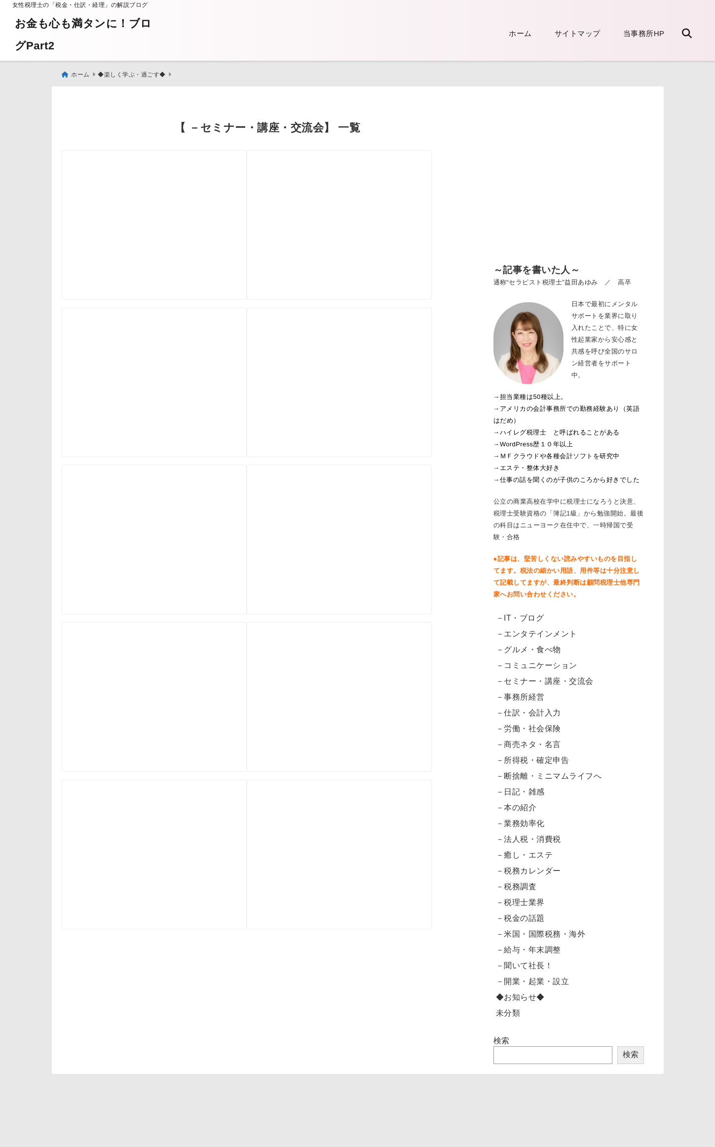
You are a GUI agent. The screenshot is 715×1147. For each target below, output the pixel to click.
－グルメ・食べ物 (528, 644)
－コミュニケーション (536, 660)
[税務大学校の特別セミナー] (368, 910)
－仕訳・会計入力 (528, 708)
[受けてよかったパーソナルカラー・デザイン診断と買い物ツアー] (164, 376)
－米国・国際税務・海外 (541, 929)
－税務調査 (516, 881)
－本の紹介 (516, 802)
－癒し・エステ (524, 850)
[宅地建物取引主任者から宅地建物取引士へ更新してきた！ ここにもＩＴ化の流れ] (164, 910)
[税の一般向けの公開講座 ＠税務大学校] (164, 732)
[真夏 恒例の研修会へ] (368, 555)
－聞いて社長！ (524, 960)
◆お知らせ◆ (520, 992)
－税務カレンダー (528, 866)
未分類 (508, 1008)
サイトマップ (578, 33)
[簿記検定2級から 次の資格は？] (368, 732)
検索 (501, 1035)
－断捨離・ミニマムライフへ (549, 771)
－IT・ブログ (520, 613)
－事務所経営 (520, 692)
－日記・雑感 (520, 787)
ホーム (520, 33)
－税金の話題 (520, 913)
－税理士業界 (520, 897)
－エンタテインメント (536, 629)
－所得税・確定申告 (532, 755)
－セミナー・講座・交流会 (545, 676)
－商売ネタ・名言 (528, 739)
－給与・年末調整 (528, 945)
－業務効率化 (520, 818)
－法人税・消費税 (528, 834)
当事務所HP (644, 33)
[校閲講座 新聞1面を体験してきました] (164, 555)
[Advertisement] (568, 177)
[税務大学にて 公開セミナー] (368, 376)
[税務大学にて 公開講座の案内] (164, 199)
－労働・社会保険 (528, 723)
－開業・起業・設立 (532, 976)
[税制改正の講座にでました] (368, 199)
